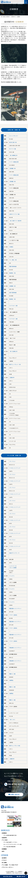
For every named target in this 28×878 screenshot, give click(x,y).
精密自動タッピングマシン (15, 608)
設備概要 (4, 849)
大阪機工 (11, 247)
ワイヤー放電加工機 (13, 162)
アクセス (4, 860)
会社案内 (4, 858)
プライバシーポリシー (7, 867)
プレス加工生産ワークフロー (11, 842)
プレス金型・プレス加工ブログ (10, 865)
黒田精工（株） (12, 273)
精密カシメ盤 (12, 674)
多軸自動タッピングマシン (15, 647)
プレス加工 (5, 840)
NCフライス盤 (12, 149)
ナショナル (11, 576)
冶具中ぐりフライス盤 (14, 214)
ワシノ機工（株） (13, 260)
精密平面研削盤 (12, 266)
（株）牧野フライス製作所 (15, 220)
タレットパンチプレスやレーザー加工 (13, 844)
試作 (3, 851)
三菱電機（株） (12, 168)
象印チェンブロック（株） (15, 364)
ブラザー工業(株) (13, 615)
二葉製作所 (11, 377)
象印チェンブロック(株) (14, 745)
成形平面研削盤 (12, 292)
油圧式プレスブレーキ (14, 553)
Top (26, 873)
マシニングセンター (13, 135)
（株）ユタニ (12, 719)
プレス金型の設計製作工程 (10, 835)
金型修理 (4, 837)
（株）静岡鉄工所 (13, 155)
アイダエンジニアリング (14, 468)
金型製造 (4, 833)
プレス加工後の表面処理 (9, 846)
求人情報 (4, 862)
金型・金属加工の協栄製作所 (5, 16)
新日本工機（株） (13, 142)
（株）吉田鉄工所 (13, 351)
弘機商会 (11, 680)
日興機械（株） (12, 286)
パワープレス (12, 461)
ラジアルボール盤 (13, 305)
